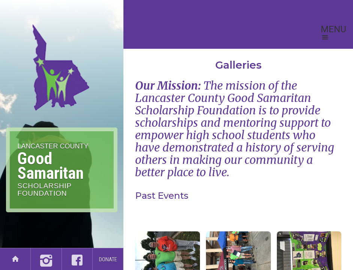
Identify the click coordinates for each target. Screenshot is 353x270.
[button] (333, 34)
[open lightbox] (238, 212)
